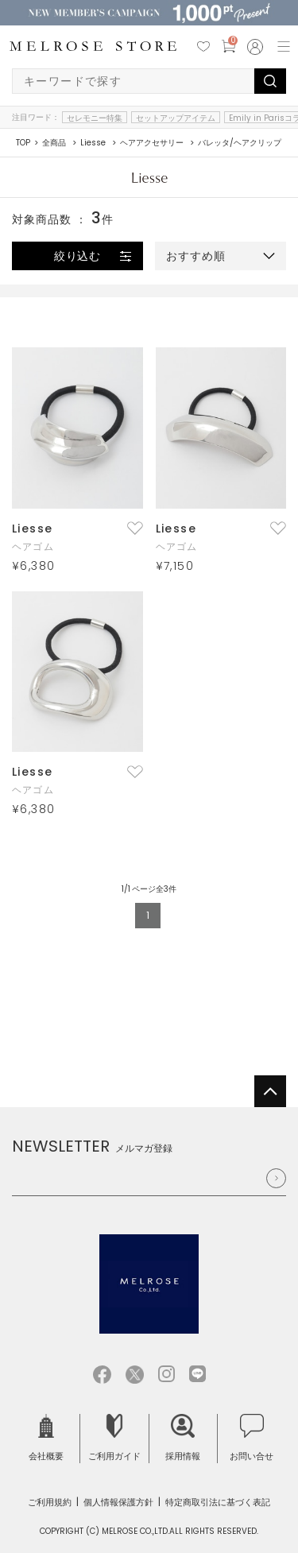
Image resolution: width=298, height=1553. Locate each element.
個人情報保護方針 (118, 1502)
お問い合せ (251, 1438)
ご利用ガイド (114, 1438)
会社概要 (46, 1438)
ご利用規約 (50, 1502)
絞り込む (78, 256)
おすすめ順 (196, 256)
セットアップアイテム (175, 117)
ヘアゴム (33, 546)
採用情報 (182, 1438)
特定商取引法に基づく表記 (217, 1502)
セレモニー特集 (94, 117)
